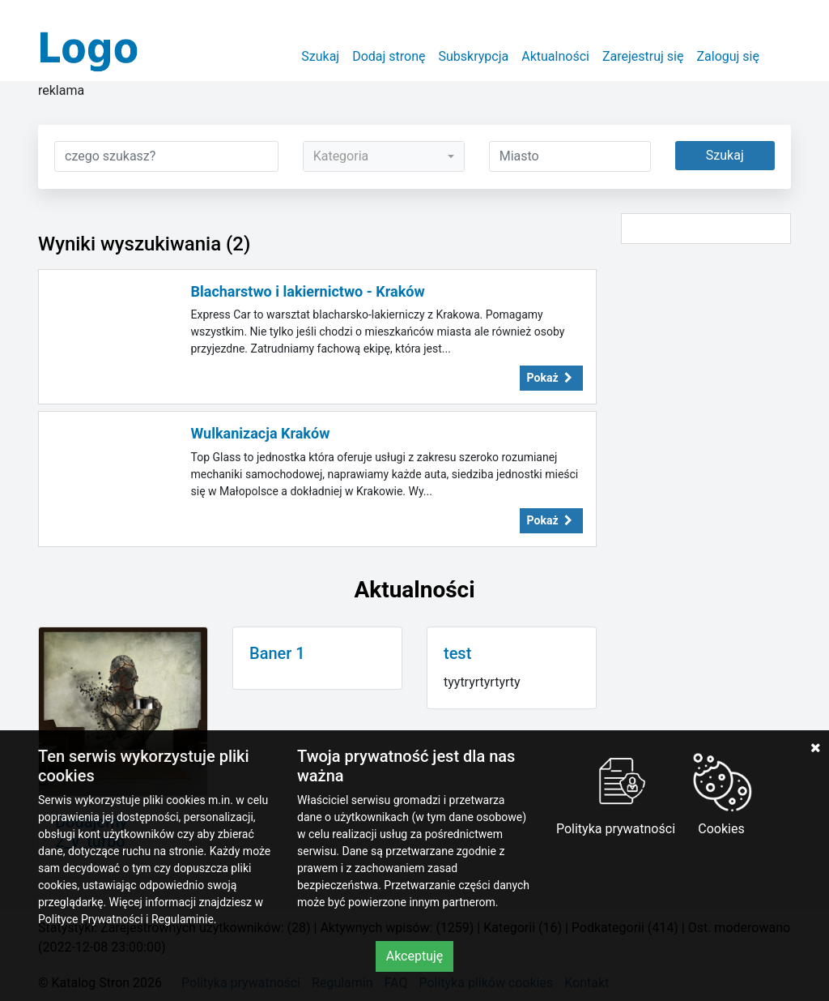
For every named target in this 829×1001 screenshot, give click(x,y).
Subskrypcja (474, 56)
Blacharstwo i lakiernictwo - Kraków (308, 291)
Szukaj (320, 56)
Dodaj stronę (388, 56)
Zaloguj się (727, 56)
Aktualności (555, 56)
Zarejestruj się (643, 56)
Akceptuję (415, 956)
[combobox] (384, 156)
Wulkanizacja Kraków (260, 433)
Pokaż (551, 377)
